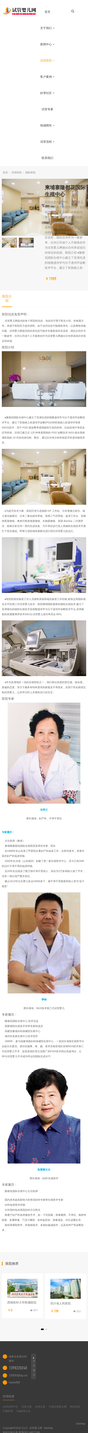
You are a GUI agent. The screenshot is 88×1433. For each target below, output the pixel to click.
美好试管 (75, 1406)
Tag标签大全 (23, 1411)
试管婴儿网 (36, 1428)
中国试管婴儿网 (58, 1406)
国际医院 (30, 172)
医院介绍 (7, 299)
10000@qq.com (19, 1375)
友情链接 (8, 1396)
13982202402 (19, 1368)
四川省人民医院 (60, 1303)
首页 (47, 11)
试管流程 (47, 141)
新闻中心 (47, 44)
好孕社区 (47, 93)
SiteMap (48, 1428)
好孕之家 (40, 1406)
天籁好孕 (8, 1411)
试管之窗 (26, 1406)
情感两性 (47, 125)
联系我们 (47, 157)
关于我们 (47, 28)
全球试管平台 (10, 1406)
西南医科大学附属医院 (21, 1302)
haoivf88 (14, 1382)
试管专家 (47, 109)
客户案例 (47, 76)
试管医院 (47, 60)
